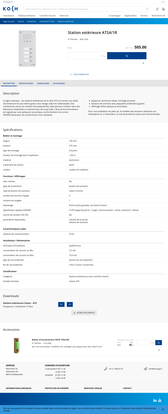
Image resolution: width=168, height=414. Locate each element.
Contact (127, 388)
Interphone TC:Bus (47, 21)
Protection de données (57, 388)
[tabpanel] (27, 48)
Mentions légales (93, 388)
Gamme (20, 21)
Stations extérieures (66, 21)
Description (9, 83)
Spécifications (26, 83)
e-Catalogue (114, 15)
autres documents (84, 312)
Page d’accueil (8, 21)
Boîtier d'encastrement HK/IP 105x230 (50, 339)
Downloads (43, 83)
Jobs (163, 2)
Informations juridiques (18, 388)
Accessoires (59, 83)
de (61, 304)
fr (70, 304)
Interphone (31, 21)
